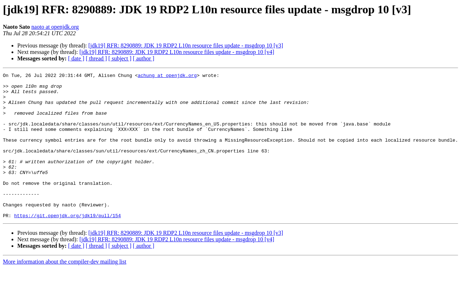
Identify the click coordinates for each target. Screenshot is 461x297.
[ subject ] (119, 58)
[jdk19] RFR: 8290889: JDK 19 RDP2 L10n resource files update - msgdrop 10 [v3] (185, 45)
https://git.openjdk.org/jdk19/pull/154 (67, 244)
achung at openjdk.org (167, 76)
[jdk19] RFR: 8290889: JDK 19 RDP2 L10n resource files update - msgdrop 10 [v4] (176, 52)
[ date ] (76, 58)
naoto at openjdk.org (55, 27)
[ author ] (144, 58)
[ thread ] (96, 58)
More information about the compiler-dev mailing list (64, 291)
